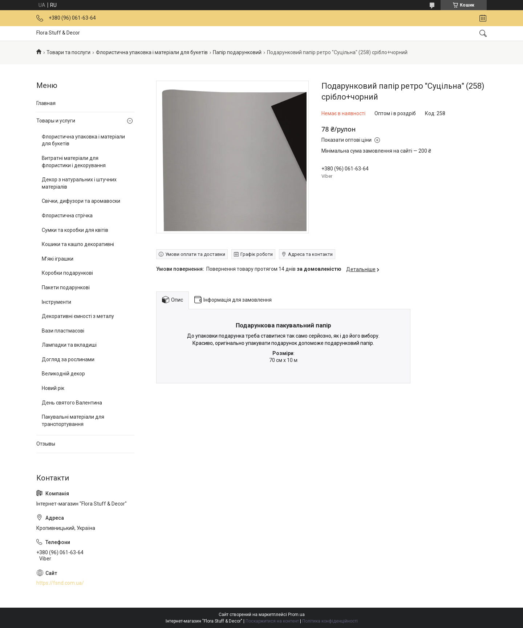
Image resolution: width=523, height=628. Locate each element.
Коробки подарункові (67, 273)
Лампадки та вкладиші (69, 345)
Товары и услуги (55, 121)
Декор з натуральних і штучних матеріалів (79, 183)
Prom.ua (296, 614)
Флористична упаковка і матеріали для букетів (152, 52)
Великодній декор (63, 374)
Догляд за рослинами (68, 359)
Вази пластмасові (63, 331)
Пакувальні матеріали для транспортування (73, 420)
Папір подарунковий (237, 52)
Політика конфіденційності (330, 621)
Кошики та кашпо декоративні (78, 244)
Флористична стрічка (67, 215)
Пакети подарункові (66, 287)
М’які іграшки (57, 259)
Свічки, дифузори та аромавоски (81, 201)
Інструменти (56, 302)
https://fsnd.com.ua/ (60, 583)
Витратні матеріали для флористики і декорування (74, 161)
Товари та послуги (68, 52)
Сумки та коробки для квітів (75, 230)
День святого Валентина (72, 403)
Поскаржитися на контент (272, 621)
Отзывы (45, 444)
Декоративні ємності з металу (78, 316)
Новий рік (53, 388)
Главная (46, 103)
